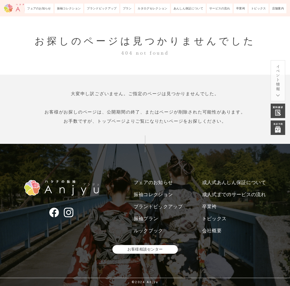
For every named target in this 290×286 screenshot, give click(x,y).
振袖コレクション (69, 8)
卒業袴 (240, 8)
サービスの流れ (219, 8)
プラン (127, 8)
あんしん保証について (188, 8)
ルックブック (148, 230)
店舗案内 (278, 8)
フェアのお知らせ (39, 8)
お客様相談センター (145, 249)
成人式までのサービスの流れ (234, 194)
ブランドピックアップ (101, 8)
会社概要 (212, 230)
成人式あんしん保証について (234, 182)
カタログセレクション (152, 8)
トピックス (258, 8)
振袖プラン (146, 218)
